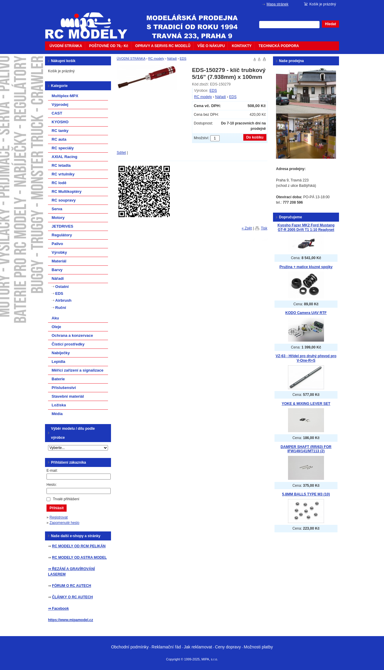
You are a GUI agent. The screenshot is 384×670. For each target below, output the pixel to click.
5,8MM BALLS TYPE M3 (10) (306, 494)
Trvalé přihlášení (66, 499)
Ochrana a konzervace (72, 335)
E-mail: (52, 470)
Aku (55, 318)
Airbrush (63, 300)
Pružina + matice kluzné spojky (305, 267)
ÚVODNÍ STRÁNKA (66, 46)
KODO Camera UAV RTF (306, 313)
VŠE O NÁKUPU (211, 46)
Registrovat (59, 517)
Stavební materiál (68, 396)
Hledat (330, 24)
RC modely (156, 58)
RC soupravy (64, 200)
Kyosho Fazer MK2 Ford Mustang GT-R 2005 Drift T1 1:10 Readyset (306, 227)
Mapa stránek (278, 4)
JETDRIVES (62, 226)
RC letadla (61, 165)
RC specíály (63, 148)
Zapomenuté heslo (64, 523)
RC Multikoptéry (67, 191)
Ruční (60, 307)
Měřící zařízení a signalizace (78, 370)
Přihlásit (57, 508)
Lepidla (58, 361)
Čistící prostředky (68, 344)
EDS (183, 58)
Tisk (264, 228)
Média (57, 413)
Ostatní (62, 286)
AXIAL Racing (64, 156)
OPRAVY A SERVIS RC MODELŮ (162, 46)
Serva (57, 209)
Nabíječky (61, 353)
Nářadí (172, 58)
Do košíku (254, 137)
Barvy (57, 270)
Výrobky (59, 252)
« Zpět (247, 228)
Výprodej (60, 104)
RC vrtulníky (63, 174)
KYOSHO (60, 122)
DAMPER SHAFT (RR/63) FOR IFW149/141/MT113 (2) (305, 449)
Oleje (56, 327)
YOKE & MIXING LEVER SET (306, 404)
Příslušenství (64, 387)
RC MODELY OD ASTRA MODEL (79, 557)
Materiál (59, 261)
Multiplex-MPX (65, 96)
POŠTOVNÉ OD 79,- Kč (108, 46)
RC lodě (59, 183)
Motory (58, 217)
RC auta (59, 139)
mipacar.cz (90, 21)
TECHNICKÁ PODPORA (279, 46)
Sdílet (121, 153)
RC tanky (60, 130)
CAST (57, 113)
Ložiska (59, 405)
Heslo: (51, 485)
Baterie (58, 379)
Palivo (57, 243)
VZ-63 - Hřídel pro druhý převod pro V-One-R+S (306, 358)
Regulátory (62, 235)
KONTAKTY (242, 46)
